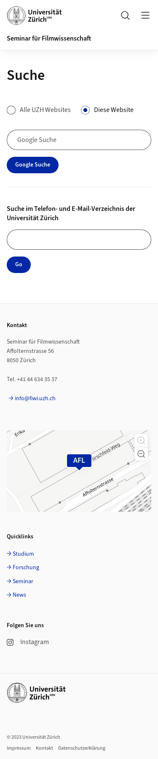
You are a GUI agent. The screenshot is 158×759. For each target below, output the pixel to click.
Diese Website (114, 110)
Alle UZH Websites (45, 110)
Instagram (28, 642)
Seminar (23, 581)
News (19, 595)
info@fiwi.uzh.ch (35, 398)
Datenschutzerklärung (81, 748)
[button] (141, 440)
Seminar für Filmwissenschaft (49, 38)
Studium (23, 554)
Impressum (19, 748)
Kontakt (44, 748)
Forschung (26, 567)
